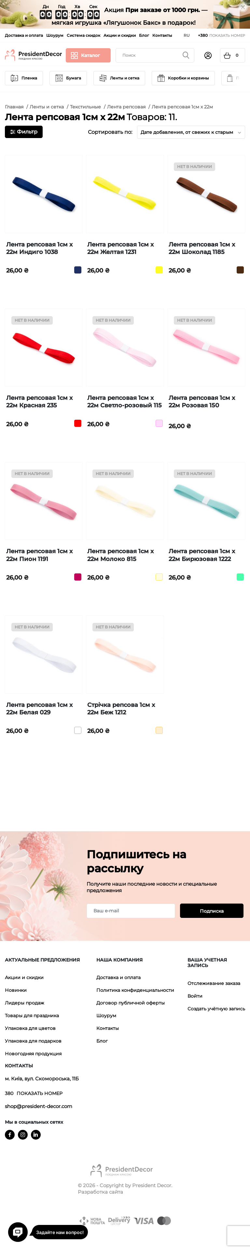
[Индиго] (77, 270)
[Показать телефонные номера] (221, 35)
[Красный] (77, 423)
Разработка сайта (100, 1192)
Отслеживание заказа (214, 983)
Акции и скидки (24, 977)
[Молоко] (159, 577)
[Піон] (77, 577)
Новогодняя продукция (33, 1054)
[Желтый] (159, 270)
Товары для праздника (32, 1015)
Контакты (107, 1028)
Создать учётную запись (216, 1009)
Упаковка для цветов (30, 1028)
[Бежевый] (159, 730)
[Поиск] (155, 55)
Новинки (16, 990)
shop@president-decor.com (38, 1106)
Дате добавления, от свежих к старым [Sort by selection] (191, 132)
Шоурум (106, 1015)
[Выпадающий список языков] (187, 35)
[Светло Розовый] (159, 423)
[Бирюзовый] (240, 577)
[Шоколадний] (240, 270)
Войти (195, 996)
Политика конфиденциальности (135, 990)
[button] (49, 960)
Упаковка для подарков (33, 1041)
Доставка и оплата (118, 977)
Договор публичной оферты (130, 1003)
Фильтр (23, 132)
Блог (102, 1041)
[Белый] (77, 730)
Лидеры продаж (24, 1003)
